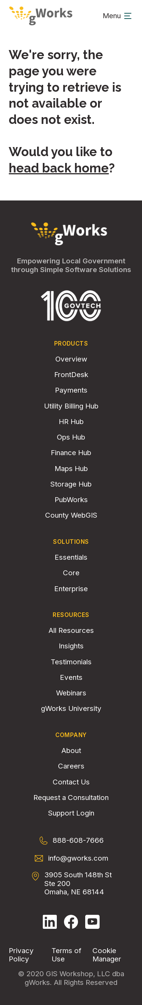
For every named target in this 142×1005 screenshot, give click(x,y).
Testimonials (71, 662)
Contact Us (71, 782)
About (71, 751)
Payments (71, 390)
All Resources (71, 630)
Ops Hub (71, 437)
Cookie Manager (106, 955)
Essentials (71, 557)
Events (71, 677)
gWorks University (71, 708)
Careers (71, 766)
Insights (71, 646)
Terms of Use (66, 955)
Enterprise (71, 589)
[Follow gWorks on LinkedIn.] (50, 922)
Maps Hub (71, 469)
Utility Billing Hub (71, 406)
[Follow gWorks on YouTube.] (92, 922)
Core (71, 573)
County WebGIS (71, 515)
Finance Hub (71, 453)
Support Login (71, 813)
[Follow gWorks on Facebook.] (71, 922)
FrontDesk (71, 375)
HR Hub (71, 422)
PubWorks (71, 500)
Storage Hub (71, 484)
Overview (71, 359)
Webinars (71, 693)
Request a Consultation (71, 798)
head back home (59, 168)
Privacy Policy (21, 955)
